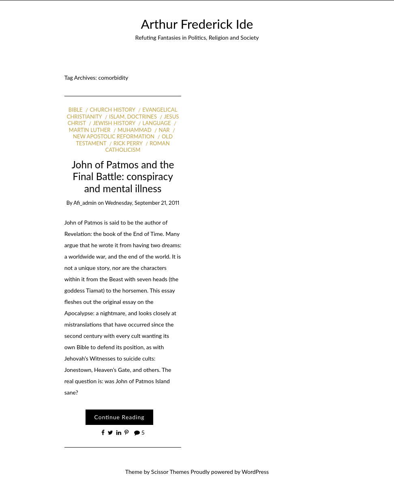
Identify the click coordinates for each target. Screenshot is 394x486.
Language (157, 123)
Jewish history (114, 123)
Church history (112, 109)
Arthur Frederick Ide (197, 24)
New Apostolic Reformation (113, 136)
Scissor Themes (170, 471)
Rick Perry (127, 143)
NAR (163, 130)
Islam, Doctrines (133, 116)
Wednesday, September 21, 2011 (142, 202)
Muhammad (134, 130)
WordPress (255, 471)
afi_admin (84, 202)
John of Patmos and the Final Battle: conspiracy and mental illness (123, 176)
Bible (76, 109)
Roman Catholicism (137, 146)
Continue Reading (119, 417)
